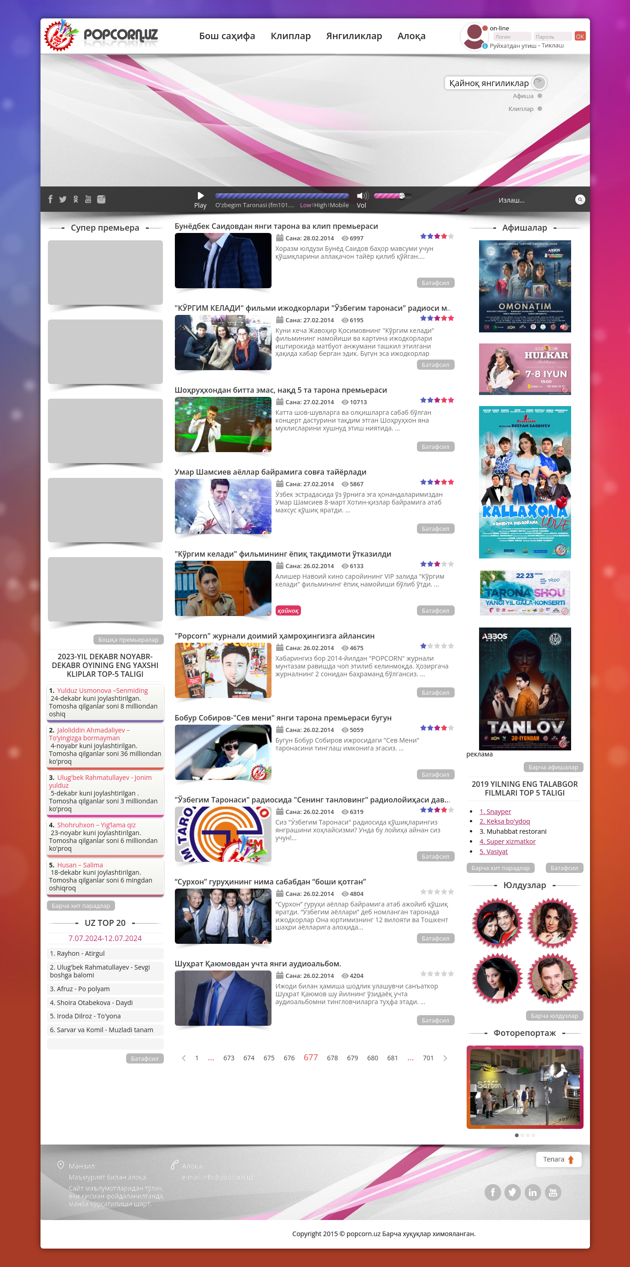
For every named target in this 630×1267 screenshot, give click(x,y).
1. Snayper (495, 811)
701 (428, 1058)
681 (393, 1058)
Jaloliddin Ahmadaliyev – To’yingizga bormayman (89, 734)
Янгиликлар (354, 35)
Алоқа (412, 35)
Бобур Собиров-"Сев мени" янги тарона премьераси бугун (283, 718)
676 (289, 1058)
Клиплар (291, 35)
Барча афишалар (553, 767)
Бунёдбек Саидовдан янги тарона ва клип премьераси (276, 226)
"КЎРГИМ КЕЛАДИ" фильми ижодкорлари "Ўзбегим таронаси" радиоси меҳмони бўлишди (343, 308)
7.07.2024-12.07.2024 (105, 938)
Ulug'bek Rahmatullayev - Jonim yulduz (100, 782)
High (320, 205)
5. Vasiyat (494, 851)
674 (248, 1058)
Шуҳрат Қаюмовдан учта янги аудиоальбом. (258, 964)
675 (269, 1058)
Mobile (339, 205)
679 (352, 1058)
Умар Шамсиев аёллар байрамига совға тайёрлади (271, 472)
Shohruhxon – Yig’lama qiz (97, 825)
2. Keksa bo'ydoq (505, 821)
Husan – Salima (80, 865)
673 (228, 1058)
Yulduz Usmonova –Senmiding (103, 691)
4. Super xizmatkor (508, 841)
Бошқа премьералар (128, 639)
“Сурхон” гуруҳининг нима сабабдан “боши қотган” (270, 882)
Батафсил (436, 283)
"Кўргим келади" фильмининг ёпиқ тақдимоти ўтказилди (283, 554)
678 (332, 1058)
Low (306, 205)
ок (579, 36)
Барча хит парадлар (501, 868)
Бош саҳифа (227, 35)
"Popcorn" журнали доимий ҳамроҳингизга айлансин (275, 636)
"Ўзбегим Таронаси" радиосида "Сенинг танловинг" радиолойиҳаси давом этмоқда (331, 800)
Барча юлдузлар (554, 1015)
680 (372, 1058)
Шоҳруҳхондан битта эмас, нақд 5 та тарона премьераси (281, 390)
